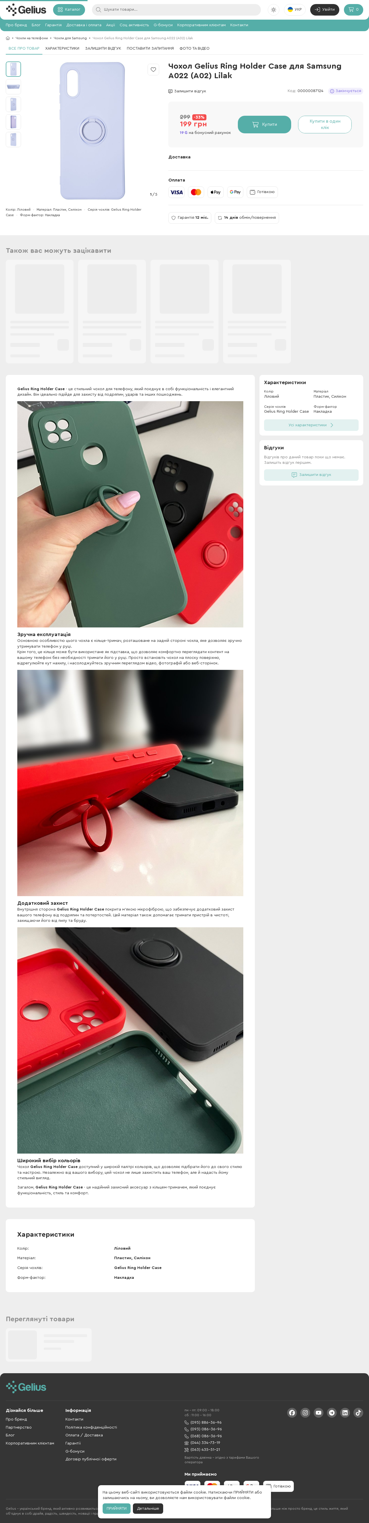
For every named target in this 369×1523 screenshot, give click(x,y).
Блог (36, 25)
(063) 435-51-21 (202, 1450)
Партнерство (19, 1427)
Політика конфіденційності (91, 1427)
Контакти (239, 25)
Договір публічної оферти (90, 1459)
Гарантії (73, 1443)
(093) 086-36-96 (203, 1429)
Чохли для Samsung (70, 38)
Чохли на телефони (32, 38)
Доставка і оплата (83, 25)
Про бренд (16, 25)
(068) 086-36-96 (203, 1436)
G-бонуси (163, 25)
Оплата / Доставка (84, 1435)
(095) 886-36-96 (203, 1423)
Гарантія (53, 25)
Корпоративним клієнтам (201, 25)
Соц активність (134, 25)
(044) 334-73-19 (202, 1443)
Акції (110, 25)
